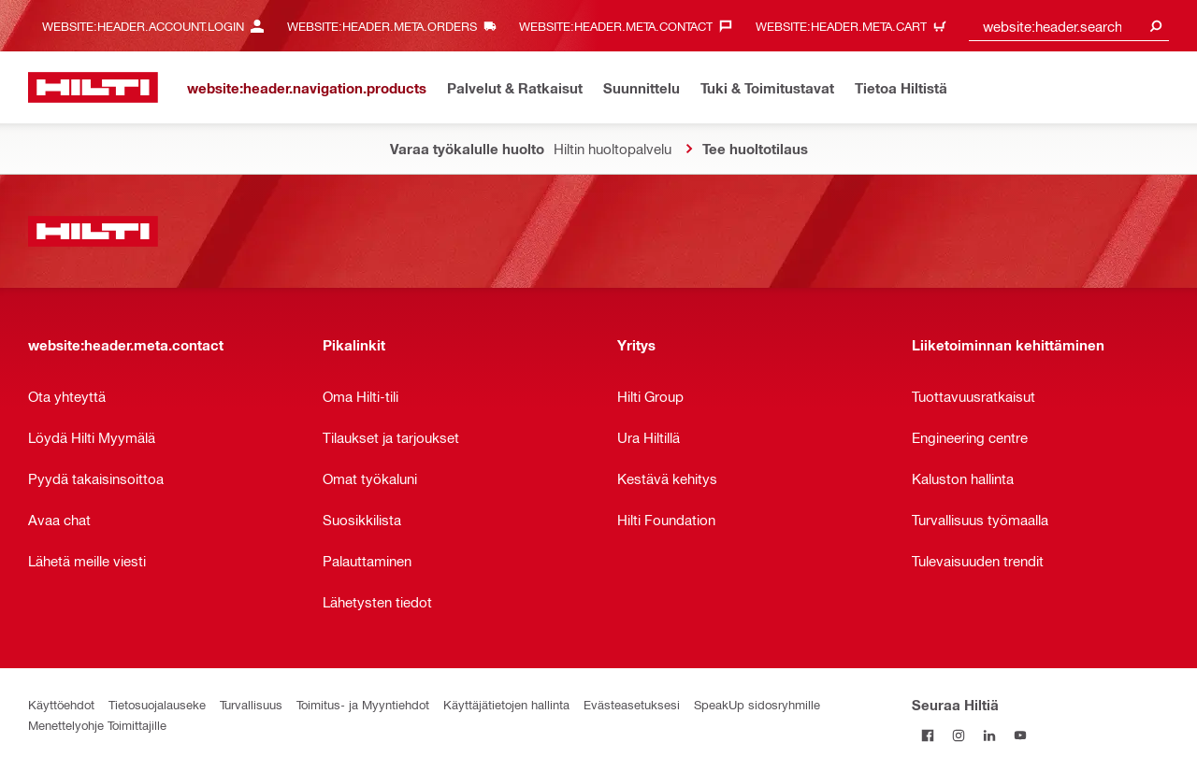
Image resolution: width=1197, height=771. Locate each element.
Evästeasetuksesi (632, 704)
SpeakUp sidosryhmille (757, 704)
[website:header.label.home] (93, 87)
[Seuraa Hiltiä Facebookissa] (927, 735)
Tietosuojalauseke (157, 704)
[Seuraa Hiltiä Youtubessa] (1019, 735)
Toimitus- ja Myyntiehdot (362, 704)
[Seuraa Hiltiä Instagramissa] (958, 735)
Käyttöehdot (61, 704)
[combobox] (1069, 25)
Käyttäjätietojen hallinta (506, 704)
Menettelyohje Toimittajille (97, 725)
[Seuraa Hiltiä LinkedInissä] (988, 735)
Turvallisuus (251, 704)
